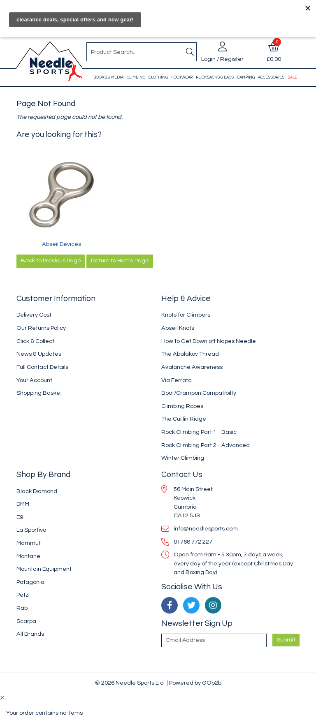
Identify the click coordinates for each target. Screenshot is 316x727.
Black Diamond (36, 491)
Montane (28, 556)
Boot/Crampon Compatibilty (198, 393)
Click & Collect (35, 341)
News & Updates (38, 354)
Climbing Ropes (182, 406)
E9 (19, 517)
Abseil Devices (61, 244)
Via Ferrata (176, 380)
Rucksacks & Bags (215, 77)
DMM (22, 504)
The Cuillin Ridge (183, 419)
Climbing (136, 77)
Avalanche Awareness (192, 367)
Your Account (34, 380)
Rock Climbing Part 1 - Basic (199, 432)
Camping (246, 77)
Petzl (23, 595)
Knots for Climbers (185, 315)
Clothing (158, 77)
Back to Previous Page (51, 261)
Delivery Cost (33, 315)
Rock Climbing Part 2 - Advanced (205, 445)
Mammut (28, 543)
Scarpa (26, 621)
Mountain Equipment (44, 569)
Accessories (271, 77)
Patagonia (30, 582)
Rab (22, 608)
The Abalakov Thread (190, 354)
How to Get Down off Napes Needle (208, 341)
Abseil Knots (177, 328)
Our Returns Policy (41, 328)
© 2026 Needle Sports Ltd (129, 683)
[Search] (189, 51)
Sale (292, 77)
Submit (286, 640)
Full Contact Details (42, 367)
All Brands (30, 634)
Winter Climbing (182, 458)
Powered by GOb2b (195, 683)
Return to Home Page (120, 261)
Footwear (182, 77)
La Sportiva (31, 530)
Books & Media (108, 77)
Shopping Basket (39, 393)
